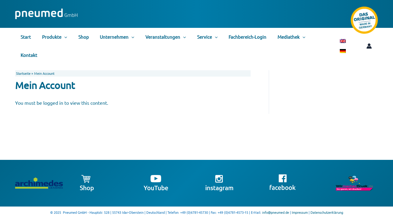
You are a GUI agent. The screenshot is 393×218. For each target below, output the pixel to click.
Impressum (300, 212)
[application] (61, 37)
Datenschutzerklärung (326, 212)
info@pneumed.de (275, 212)
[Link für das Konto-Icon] (359, 37)
